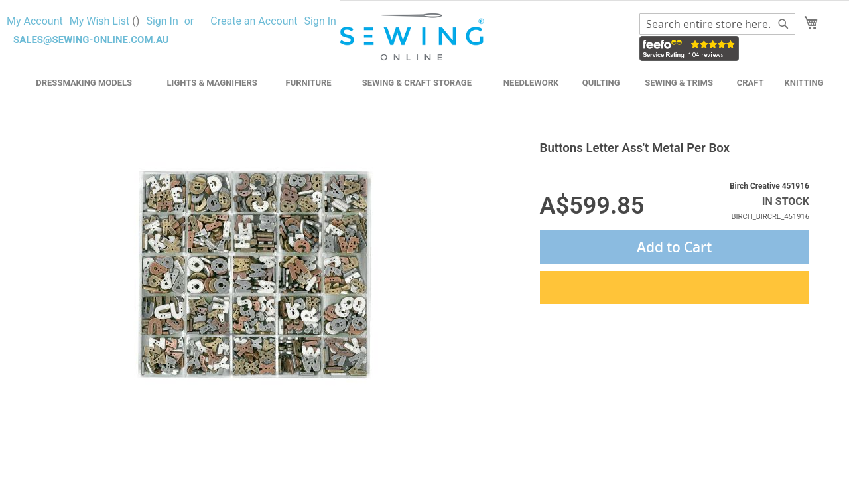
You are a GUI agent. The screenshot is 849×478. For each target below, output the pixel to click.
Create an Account (253, 21)
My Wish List (105, 21)
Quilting (601, 83)
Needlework (531, 83)
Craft (750, 83)
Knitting (803, 83)
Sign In (162, 21)
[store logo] (414, 37)
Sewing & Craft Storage (417, 83)
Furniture (309, 83)
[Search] (783, 24)
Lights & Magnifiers (212, 83)
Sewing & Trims (679, 83)
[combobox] (717, 24)
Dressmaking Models (84, 83)
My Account (35, 21)
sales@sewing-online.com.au (91, 40)
